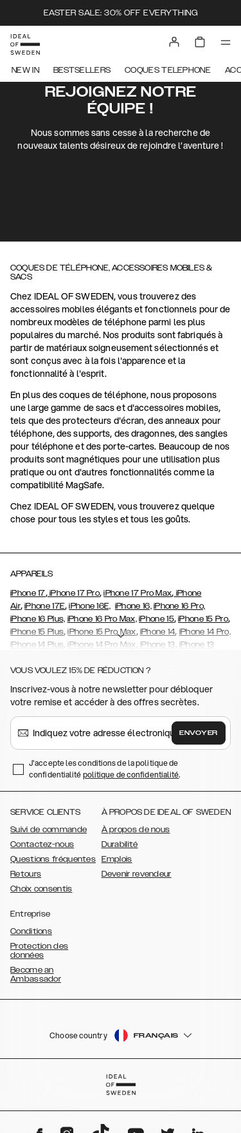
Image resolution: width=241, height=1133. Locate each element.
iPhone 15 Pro (203, 619)
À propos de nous (136, 829)
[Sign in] (174, 42)
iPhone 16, (133, 606)
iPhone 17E (44, 606)
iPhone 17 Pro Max (137, 593)
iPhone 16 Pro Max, (102, 619)
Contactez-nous (42, 844)
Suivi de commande (48, 829)
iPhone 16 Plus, (38, 619)
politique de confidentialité (131, 774)
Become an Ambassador (35, 975)
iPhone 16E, (90, 606)
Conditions (31, 931)
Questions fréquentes (53, 859)
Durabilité (120, 844)
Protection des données (39, 951)
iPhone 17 (28, 593)
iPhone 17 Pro (74, 593)
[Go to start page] (25, 44)
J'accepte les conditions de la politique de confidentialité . (105, 768)
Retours (25, 874)
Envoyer (198, 733)
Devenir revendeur (137, 874)
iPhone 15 (156, 619)
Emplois (117, 859)
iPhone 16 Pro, (179, 606)
